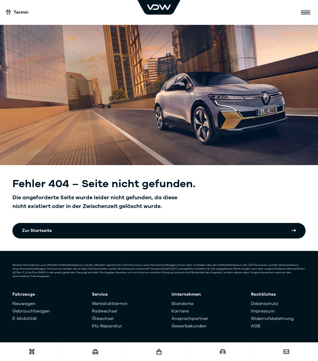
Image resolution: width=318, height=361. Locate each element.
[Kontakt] (286, 352)
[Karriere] (95, 352)
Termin (17, 12)
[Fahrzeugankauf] (222, 352)
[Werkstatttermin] (32, 352)
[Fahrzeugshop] (159, 352)
